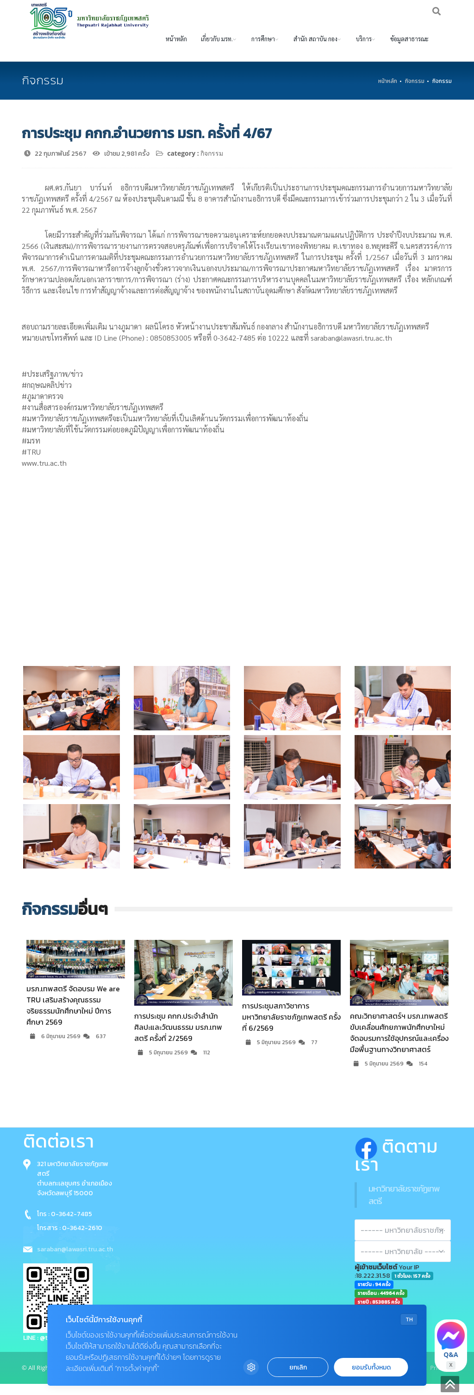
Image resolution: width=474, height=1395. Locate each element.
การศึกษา (263, 50)
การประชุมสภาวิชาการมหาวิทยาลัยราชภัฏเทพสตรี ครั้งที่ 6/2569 (291, 1028)
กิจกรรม (414, 92)
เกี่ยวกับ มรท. (217, 50)
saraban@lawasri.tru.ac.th (75, 1260)
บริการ (364, 50)
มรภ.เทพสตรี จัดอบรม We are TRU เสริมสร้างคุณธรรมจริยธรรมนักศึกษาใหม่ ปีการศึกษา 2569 (73, 1016)
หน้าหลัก (176, 50)
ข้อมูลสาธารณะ (409, 50)
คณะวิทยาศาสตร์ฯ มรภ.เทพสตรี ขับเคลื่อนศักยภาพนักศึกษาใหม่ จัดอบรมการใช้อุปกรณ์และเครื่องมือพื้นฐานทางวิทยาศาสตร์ (399, 1043)
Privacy (440, 1379)
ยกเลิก (298, 1367)
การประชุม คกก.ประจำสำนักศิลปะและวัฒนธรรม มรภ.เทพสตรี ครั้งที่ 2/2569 (178, 1038)
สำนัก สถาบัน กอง (315, 50)
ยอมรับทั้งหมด (371, 1367)
